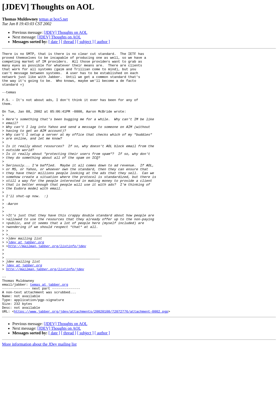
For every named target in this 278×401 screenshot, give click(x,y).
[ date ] (54, 41)
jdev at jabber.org (26, 280)
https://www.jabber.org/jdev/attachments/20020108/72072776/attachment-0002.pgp (91, 363)
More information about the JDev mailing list (39, 396)
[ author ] (102, 41)
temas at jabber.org (49, 331)
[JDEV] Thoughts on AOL (65, 32)
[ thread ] (68, 41)
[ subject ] (85, 41)
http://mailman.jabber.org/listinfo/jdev (47, 285)
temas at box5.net (53, 19)
